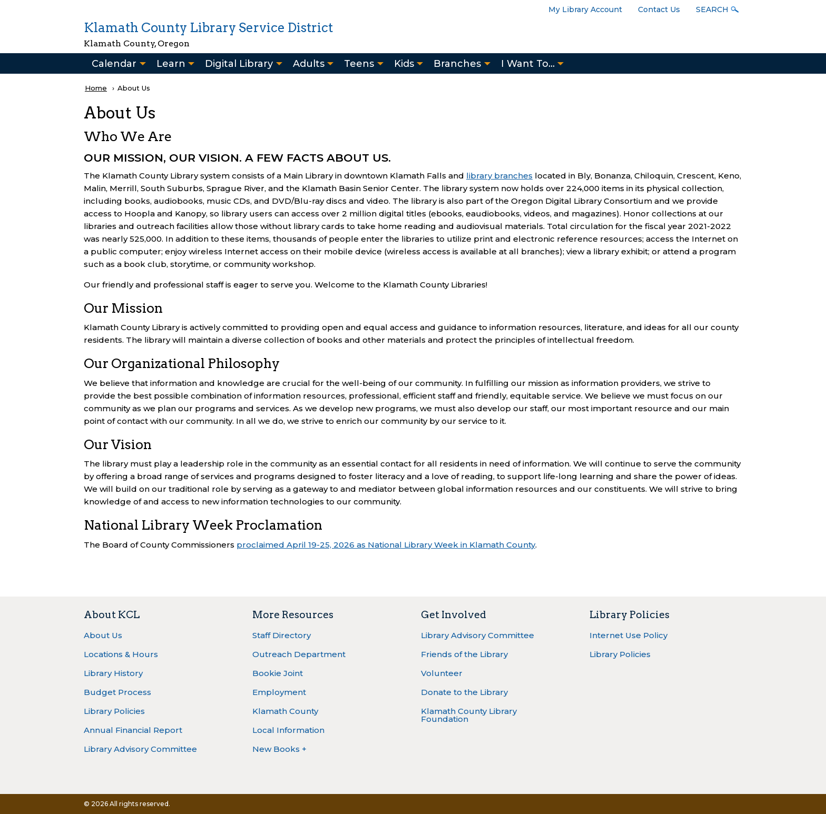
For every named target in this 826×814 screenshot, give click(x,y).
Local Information (288, 730)
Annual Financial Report (133, 730)
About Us (103, 635)
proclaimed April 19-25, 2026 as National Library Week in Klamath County (386, 545)
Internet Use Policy (628, 635)
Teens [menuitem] (359, 64)
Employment (279, 692)
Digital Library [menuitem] (239, 64)
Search (712, 9)
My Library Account (585, 9)
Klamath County (285, 711)
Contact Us (659, 9)
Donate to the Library (464, 692)
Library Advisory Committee (140, 749)
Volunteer (442, 673)
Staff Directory (281, 635)
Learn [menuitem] (170, 64)
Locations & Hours (121, 654)
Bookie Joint (277, 673)
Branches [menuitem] (457, 64)
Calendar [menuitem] (114, 64)
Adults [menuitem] (308, 64)
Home (96, 88)
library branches (499, 176)
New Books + (279, 749)
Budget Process (117, 692)
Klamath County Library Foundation (469, 715)
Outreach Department (299, 654)
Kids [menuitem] (404, 64)
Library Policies (114, 711)
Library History (113, 673)
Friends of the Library (464, 654)
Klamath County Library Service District (208, 27)
